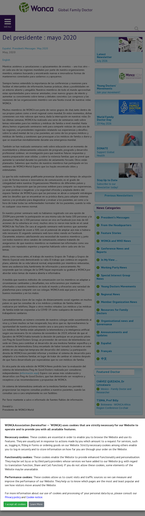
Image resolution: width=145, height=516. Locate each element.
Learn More (36, 504)
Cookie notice (34, 497)
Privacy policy (13, 497)
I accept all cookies (15, 504)
